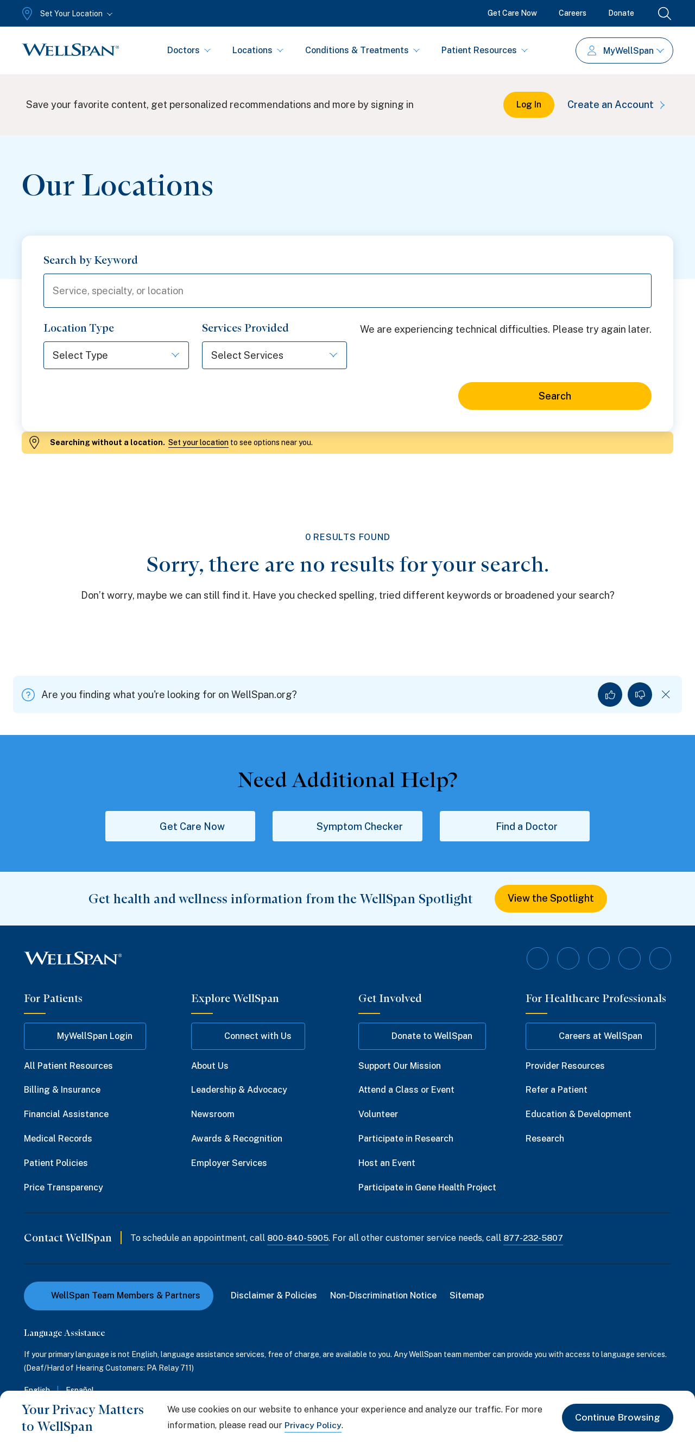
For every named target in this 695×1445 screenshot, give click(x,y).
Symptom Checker (348, 826)
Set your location (198, 443)
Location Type (78, 328)
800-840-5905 (298, 1238)
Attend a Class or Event (406, 1090)
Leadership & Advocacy (239, 1090)
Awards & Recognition (236, 1139)
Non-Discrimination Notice (383, 1296)
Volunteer (378, 1115)
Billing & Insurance (62, 1090)
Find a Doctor (515, 826)
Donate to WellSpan (422, 1036)
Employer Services (229, 1163)
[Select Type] (104, 356)
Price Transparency (63, 1187)
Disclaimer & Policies (274, 1296)
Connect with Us (248, 1036)
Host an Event (386, 1163)
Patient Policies (56, 1163)
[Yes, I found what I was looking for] (610, 695)
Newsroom (213, 1115)
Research (545, 1139)
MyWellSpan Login (84, 1036)
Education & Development (578, 1115)
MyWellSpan (626, 51)
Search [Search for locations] (555, 396)
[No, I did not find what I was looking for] (640, 695)
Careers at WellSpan (590, 1036)
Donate (621, 13)
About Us (210, 1066)
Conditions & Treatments (362, 50)
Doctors (189, 50)
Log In (528, 104)
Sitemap (467, 1296)
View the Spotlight (551, 899)
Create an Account (618, 104)
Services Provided (245, 328)
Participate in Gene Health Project (427, 1187)
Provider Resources (565, 1066)
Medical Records (58, 1139)
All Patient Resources (68, 1066)
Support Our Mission (399, 1066)
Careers (572, 13)
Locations (257, 50)
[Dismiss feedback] (666, 695)
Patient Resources (484, 50)
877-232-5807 (535, 1238)
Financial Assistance (66, 1115)
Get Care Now (512, 13)
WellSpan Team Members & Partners (118, 1296)
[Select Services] (263, 356)
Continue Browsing (617, 1417)
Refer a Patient (556, 1090)
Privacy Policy (313, 1425)
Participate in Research (405, 1139)
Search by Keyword (90, 260)
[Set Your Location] (66, 13)
